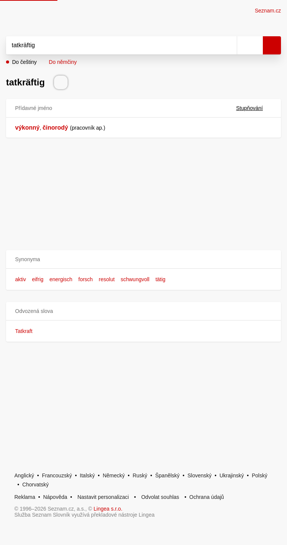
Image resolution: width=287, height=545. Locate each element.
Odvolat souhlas (160, 497)
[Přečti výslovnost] (60, 82)
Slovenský (199, 475)
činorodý (55, 127)
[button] (143, 259)
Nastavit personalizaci (103, 497)
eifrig (37, 279)
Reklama (24, 497)
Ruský (140, 475)
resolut (107, 279)
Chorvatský (35, 485)
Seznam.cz (268, 11)
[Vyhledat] (113, 45)
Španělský (167, 475)
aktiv (20, 279)
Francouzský (57, 475)
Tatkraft (23, 331)
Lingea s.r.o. (108, 509)
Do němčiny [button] (63, 62)
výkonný (27, 127)
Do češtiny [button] (24, 62)
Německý (114, 475)
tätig (160, 279)
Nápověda (55, 497)
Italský (87, 475)
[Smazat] (228, 45)
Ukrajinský (231, 475)
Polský (259, 475)
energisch (61, 279)
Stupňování (254, 108)
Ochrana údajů (206, 497)
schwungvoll (134, 279)
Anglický (24, 475)
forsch (86, 279)
